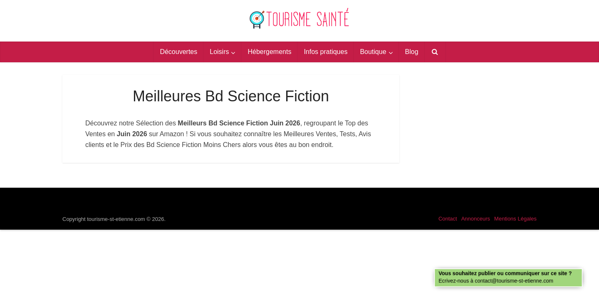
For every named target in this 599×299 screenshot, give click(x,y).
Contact (447, 219)
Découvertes (178, 51)
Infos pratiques (325, 51)
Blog (411, 51)
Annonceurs (475, 219)
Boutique (373, 51)
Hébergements (269, 51)
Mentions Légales (515, 219)
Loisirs (219, 51)
